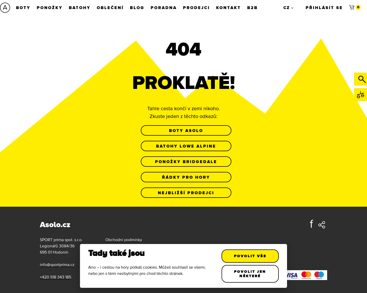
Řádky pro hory (186, 177)
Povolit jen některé (250, 273)
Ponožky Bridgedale (186, 161)
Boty (23, 7)
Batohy (80, 7)
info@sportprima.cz (57, 264)
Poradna (164, 7)
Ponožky (50, 7)
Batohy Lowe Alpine (186, 146)
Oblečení (110, 7)
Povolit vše (250, 256)
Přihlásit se (324, 7)
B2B (252, 7)
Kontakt (228, 7)
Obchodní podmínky (123, 239)
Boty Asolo (186, 130)
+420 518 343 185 (55, 277)
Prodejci (196, 7)
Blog (137, 7)
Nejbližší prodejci (186, 192)
